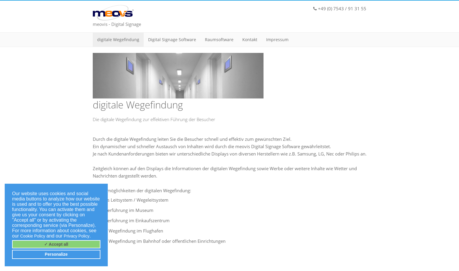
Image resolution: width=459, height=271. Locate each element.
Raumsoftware (219, 39)
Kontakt (249, 39)
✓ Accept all (56, 244)
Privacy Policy (77, 236)
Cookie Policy (32, 236)
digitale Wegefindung (118, 39)
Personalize (56, 254)
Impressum (277, 39)
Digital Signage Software (172, 39)
